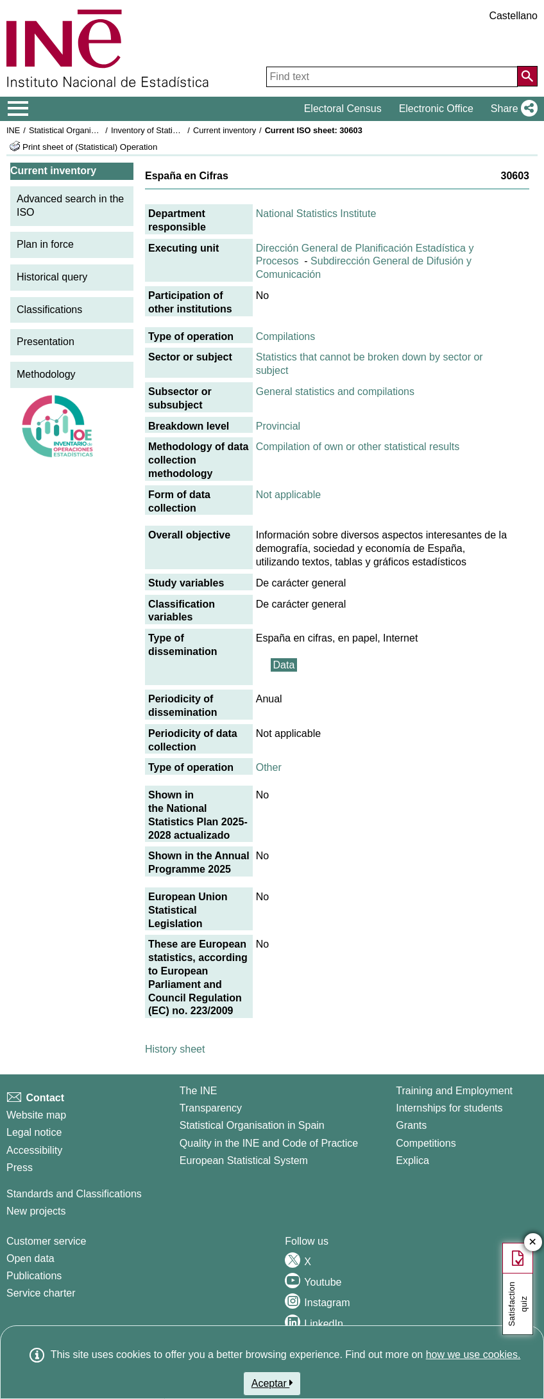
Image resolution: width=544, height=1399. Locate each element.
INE (13, 130)
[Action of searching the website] (527, 76)
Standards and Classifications (74, 1193)
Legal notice (34, 1132)
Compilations (285, 336)
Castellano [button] (513, 15)
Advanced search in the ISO (70, 205)
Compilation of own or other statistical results (357, 446)
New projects (35, 1211)
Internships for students (449, 1108)
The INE (198, 1090)
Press (19, 1167)
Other (269, 767)
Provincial (278, 426)
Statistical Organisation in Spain (87, 130)
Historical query (52, 276)
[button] (512, 108)
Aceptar (272, 1383)
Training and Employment (454, 1090)
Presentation (45, 341)
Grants (411, 1125)
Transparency (211, 1108)
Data (284, 664)
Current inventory (224, 130)
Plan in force (45, 244)
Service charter (41, 1293)
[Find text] (392, 77)
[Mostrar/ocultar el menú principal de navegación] (18, 108)
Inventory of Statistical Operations (172, 130)
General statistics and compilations (335, 391)
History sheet (175, 1049)
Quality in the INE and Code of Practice (269, 1143)
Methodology (46, 374)
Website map (36, 1115)
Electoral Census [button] (343, 108)
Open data (30, 1258)
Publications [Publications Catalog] (34, 1275)
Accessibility (34, 1150)
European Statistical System (244, 1160)
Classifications (49, 309)
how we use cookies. (473, 1354)
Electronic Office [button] (436, 108)
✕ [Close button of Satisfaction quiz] (532, 1242)
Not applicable (288, 494)
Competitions (425, 1143)
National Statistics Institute (316, 213)
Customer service (46, 1241)
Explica (412, 1160)
